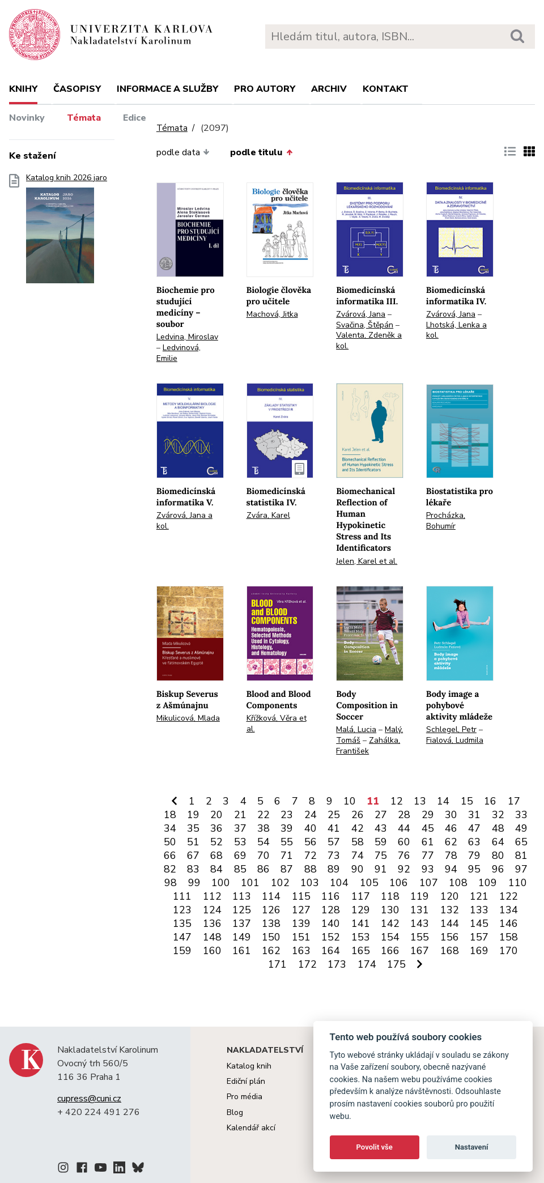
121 (479, 896)
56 (310, 842)
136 (212, 923)
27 (381, 815)
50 (170, 842)
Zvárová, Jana (360, 314)
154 (390, 937)
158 (508, 937)
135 (182, 923)
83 (193, 869)
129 (360, 910)
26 (357, 815)
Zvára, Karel (268, 515)
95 (474, 869)
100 (220, 883)
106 (398, 883)
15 (467, 801)
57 (334, 842)
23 (286, 815)
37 (240, 828)
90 (357, 869)
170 (508, 951)
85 (240, 869)
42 (357, 828)
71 (286, 855)
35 (193, 828)
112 (212, 896)
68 (216, 855)
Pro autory (264, 89)
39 (286, 828)
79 (474, 855)
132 (449, 910)
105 (369, 883)
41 (334, 828)
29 (428, 815)
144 (449, 923)
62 (451, 842)
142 (390, 923)
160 (212, 951)
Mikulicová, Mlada (188, 718)
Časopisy (77, 89)
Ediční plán (246, 1081)
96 (498, 869)
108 (458, 883)
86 (263, 869)
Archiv (329, 89)
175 (396, 964)
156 (449, 937)
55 (286, 842)
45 (428, 828)
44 (404, 828)
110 (517, 883)
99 (194, 883)
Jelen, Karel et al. (366, 561)
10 (349, 801)
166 (390, 951)
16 (490, 801)
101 (250, 883)
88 (310, 869)
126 (271, 910)
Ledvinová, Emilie (178, 353)
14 (443, 801)
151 (301, 937)
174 (367, 964)
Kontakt (386, 89)
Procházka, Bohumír (445, 520)
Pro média (244, 1096)
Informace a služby (167, 89)
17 (514, 801)
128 (330, 910)
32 (498, 815)
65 (521, 842)
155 (419, 937)
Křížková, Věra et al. (276, 723)
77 (428, 855)
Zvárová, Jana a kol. (184, 520)
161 (241, 951)
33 (521, 815)
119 (419, 896)
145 (479, 923)
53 (240, 842)
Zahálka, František (368, 745)
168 (449, 951)
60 (404, 842)
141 (360, 923)
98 (170, 883)
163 (301, 951)
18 (170, 815)
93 (428, 869)
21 (240, 815)
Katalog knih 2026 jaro (66, 232)
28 (404, 815)
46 (451, 828)
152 (330, 937)
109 (487, 883)
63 (474, 842)
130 (390, 910)
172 (307, 964)
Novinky (27, 118)
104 (339, 883)
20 (216, 815)
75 (381, 855)
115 (301, 896)
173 (337, 964)
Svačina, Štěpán (364, 325)
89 (334, 869)
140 (330, 923)
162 (271, 951)
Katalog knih (249, 1066)
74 (357, 855)
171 (277, 964)
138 (271, 923)
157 (479, 937)
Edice (134, 118)
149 (241, 937)
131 (419, 910)
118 (390, 896)
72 (310, 855)
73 (334, 855)
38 (263, 828)
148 (212, 937)
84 (216, 869)
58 (357, 842)
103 (309, 883)
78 (451, 855)
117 (360, 896)
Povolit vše (374, 1147)
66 (170, 855)
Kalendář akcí (251, 1127)
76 (404, 855)
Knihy (23, 89)
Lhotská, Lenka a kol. (456, 330)
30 (451, 815)
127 (301, 910)
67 (193, 855)
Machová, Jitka (272, 314)
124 (212, 910)
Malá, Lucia (356, 729)
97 (521, 869)
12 (396, 801)
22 (263, 815)
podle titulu (261, 152)
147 (182, 937)
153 (360, 937)
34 (170, 828)
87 (286, 869)
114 (271, 896)
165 (360, 951)
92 (404, 869)
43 (381, 828)
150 (271, 937)
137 (241, 923)
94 (451, 869)
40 (310, 828)
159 (182, 951)
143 (419, 923)
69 (240, 855)
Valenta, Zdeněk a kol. (369, 340)
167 (419, 951)
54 (263, 842)
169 (479, 951)
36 (216, 828)
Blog (235, 1112)
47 (474, 828)
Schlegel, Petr (451, 729)
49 (521, 828)
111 (182, 896)
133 (479, 910)
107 (428, 883)
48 (498, 828)
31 (474, 815)
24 (310, 815)
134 (508, 910)
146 (508, 923)
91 (381, 869)
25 (334, 815)
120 (449, 896)
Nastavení (471, 1147)
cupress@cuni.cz (89, 1098)
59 (381, 842)
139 (301, 923)
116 (330, 896)
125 (241, 910)
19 (193, 815)
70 (263, 855)
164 (330, 951)
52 (216, 842)
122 (508, 896)
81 (521, 855)
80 (498, 855)
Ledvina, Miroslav (187, 336)
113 (241, 896)
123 (182, 910)
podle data (183, 152)
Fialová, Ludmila (454, 740)
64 (498, 842)
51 (193, 842)
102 (280, 883)
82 (170, 869)
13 (420, 801)
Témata (84, 118)
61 (428, 842)
